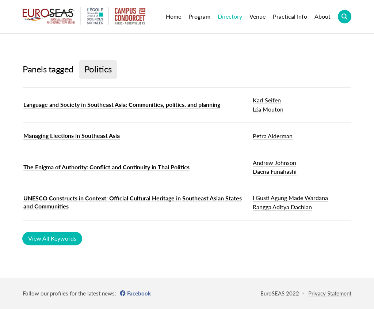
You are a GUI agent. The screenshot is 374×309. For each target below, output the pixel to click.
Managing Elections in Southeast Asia (71, 135)
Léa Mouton (268, 109)
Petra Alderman (273, 135)
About (322, 16)
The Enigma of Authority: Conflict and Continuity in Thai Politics (106, 166)
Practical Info (290, 16)
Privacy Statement (329, 293)
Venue (257, 16)
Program (199, 16)
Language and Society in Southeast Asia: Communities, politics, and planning (121, 104)
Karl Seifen (267, 100)
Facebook (139, 293)
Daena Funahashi (275, 171)
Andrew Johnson (274, 162)
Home (173, 16)
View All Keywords (52, 238)
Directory (230, 16)
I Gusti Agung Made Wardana (290, 197)
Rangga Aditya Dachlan (282, 206)
